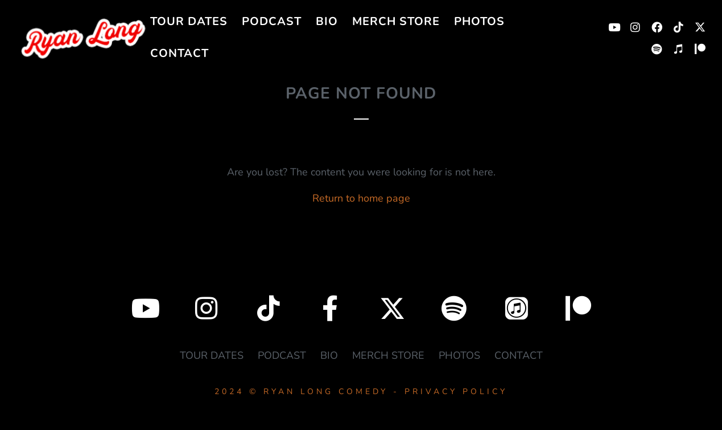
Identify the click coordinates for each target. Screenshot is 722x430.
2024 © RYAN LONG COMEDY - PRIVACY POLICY (361, 391)
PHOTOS (479, 21)
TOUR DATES (189, 21)
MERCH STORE (396, 21)
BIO (327, 21)
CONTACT (179, 53)
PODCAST (272, 21)
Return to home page (361, 198)
